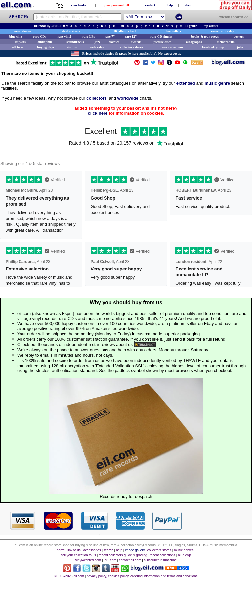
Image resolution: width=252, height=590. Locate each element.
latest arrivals (70, 31)
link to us (73, 550)
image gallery (135, 550)
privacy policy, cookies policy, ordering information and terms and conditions (142, 576)
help (170, 5)
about (188, 5)
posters (238, 36)
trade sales (96, 47)
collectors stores (131, 47)
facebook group (213, 47)
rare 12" (131, 36)
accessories (92, 550)
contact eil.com (130, 560)
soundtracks (75, 42)
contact (150, 5)
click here (97, 113)
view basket (79, 5)
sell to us (18, 47)
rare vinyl (64, 36)
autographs (194, 42)
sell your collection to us (78, 555)
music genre (217, 83)
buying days (45, 47)
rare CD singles (161, 36)
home (61, 550)
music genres (183, 550)
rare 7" (110, 36)
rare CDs (39, 36)
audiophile (45, 42)
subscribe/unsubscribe (160, 560)
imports (20, 42)
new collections (172, 47)
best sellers (173, 31)
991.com (110, 560)
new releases (23, 31)
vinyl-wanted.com (88, 560)
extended (185, 83)
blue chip (15, 36)
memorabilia (225, 42)
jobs (240, 47)
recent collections (162, 555)
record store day (222, 31)
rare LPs (88, 36)
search (108, 550)
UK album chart (124, 31)
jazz (97, 42)
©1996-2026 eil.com (69, 576)
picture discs (162, 42)
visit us (72, 47)
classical (114, 42)
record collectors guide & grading (123, 555)
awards (136, 42)
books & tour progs (205, 36)
